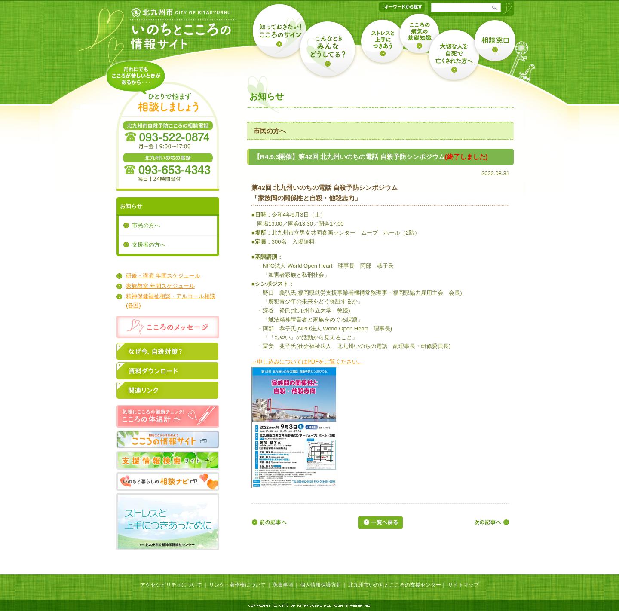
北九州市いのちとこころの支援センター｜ (397, 585)
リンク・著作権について (237, 585)
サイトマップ (463, 585)
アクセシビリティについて (171, 585)
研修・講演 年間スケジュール (163, 275)
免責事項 (283, 585)
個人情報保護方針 (320, 585)
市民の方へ (146, 225)
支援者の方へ (148, 244)
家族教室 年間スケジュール (160, 286)
